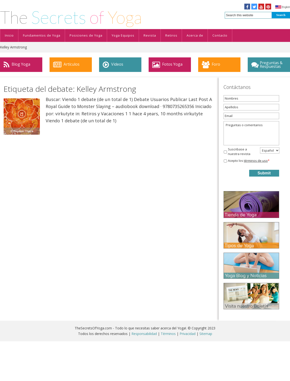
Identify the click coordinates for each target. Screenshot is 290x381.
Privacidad (188, 333)
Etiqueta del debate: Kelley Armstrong (70, 89)
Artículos (66, 64)
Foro (211, 64)
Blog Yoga (17, 64)
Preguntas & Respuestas (267, 64)
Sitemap (205, 333)
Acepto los (248, 160)
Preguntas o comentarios (251, 133)
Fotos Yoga (167, 64)
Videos (113, 64)
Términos (168, 333)
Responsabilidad (144, 333)
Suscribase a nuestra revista (239, 151)
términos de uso (256, 160)
